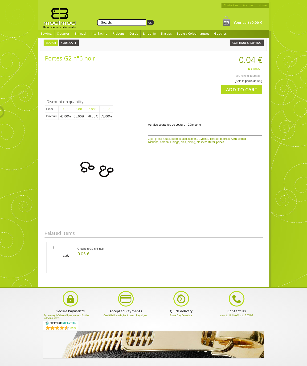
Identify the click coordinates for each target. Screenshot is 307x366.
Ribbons (118, 33)
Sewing (46, 33)
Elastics (166, 33)
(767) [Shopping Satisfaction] (73, 327)
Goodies (220, 33)
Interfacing (99, 33)
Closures (63, 33)
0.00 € (257, 22)
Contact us (231, 5)
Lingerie (149, 33)
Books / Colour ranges (193, 33)
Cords (133, 33)
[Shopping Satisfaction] (60, 323)
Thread (80, 33)
